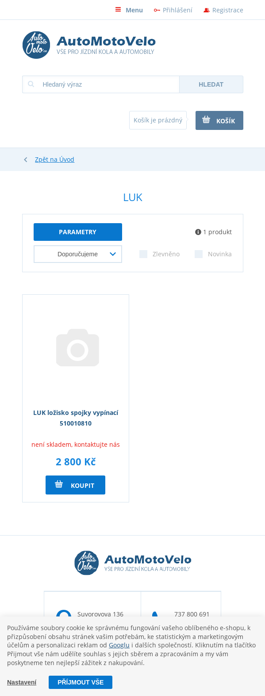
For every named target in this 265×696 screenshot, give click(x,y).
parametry (77, 232)
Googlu (119, 645)
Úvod (66, 159)
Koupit (74, 484)
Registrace (227, 10)
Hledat (211, 84)
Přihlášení (177, 10)
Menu (129, 10)
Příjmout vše (81, 682)
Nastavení (21, 682)
